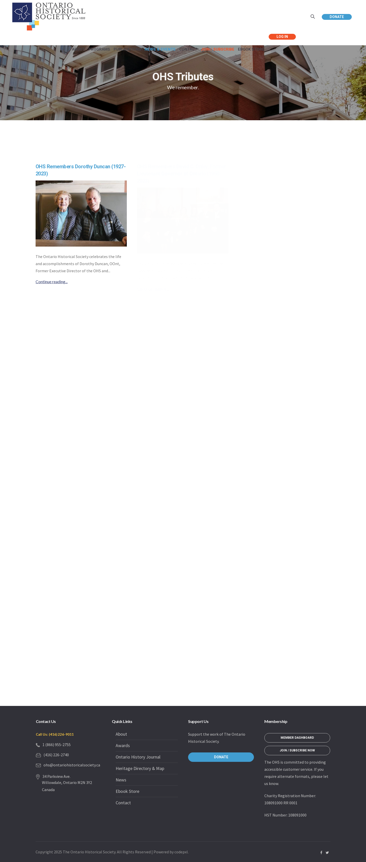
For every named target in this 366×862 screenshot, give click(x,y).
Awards (123, 745)
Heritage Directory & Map (140, 768)
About (121, 734)
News (121, 780)
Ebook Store (127, 791)
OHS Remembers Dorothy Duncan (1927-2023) (81, 170)
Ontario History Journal (138, 757)
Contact (123, 803)
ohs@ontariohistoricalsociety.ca (71, 764)
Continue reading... (52, 281)
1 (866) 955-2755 (56, 744)
